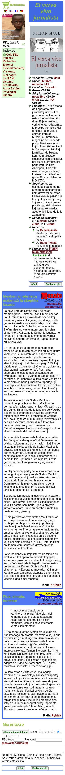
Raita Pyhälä (48, 242)
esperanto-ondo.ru (49, 603)
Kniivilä (55, 585)
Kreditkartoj (10, 85)
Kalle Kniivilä (48, 230)
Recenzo (38, 227)
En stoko (50, 87)
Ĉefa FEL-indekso (11, 56)
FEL (47, 84)
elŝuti (43, 220)
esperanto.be (53, 306)
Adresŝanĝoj (11, 88)
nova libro (38, 96)
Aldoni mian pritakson (45, 250)
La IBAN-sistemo (9, 80)
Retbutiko (9, 61)
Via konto (9, 71)
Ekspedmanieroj (13, 68)
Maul (57, 77)
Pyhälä (56, 715)
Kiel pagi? (9, 75)
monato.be (54, 303)
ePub (35, 99)
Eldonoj (8, 64)
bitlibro (46, 81)
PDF (52, 99)
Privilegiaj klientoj (9, 93)
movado (37, 84)
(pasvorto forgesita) (15, 742)
